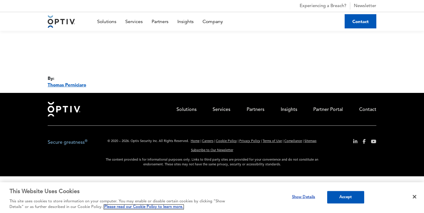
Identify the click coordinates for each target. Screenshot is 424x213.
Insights (185, 22)
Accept (345, 197)
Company (213, 22)
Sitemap (310, 141)
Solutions (106, 22)
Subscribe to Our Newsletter (212, 150)
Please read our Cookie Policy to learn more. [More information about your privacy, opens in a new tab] (143, 207)
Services (134, 22)
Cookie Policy (226, 141)
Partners (160, 22)
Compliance (293, 141)
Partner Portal (328, 109)
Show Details (303, 197)
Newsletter (365, 6)
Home (64, 109)
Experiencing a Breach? (317, 6)
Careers (207, 141)
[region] (212, 197)
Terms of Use (272, 141)
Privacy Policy (249, 141)
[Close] (414, 196)
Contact (360, 21)
